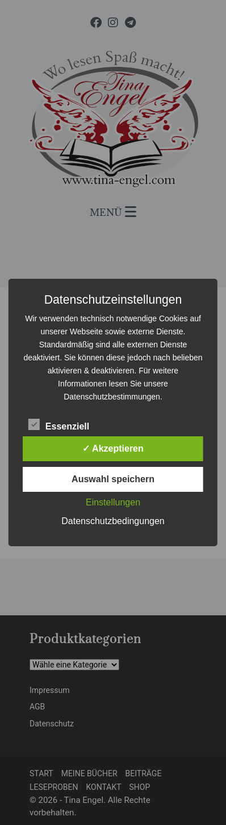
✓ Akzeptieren (113, 448)
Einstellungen (113, 502)
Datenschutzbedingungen (112, 521)
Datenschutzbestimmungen (112, 396)
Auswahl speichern (113, 479)
